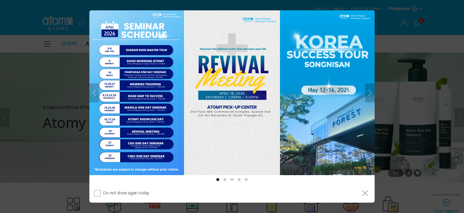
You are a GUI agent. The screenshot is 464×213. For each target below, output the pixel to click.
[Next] (370, 92)
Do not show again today (126, 193)
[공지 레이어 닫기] (365, 193)
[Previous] (94, 92)
